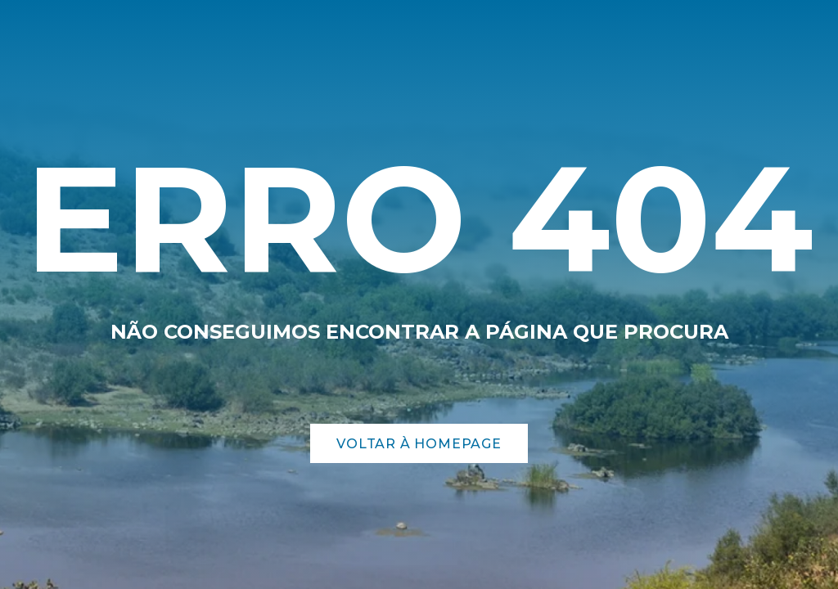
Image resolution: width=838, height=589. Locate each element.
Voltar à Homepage (419, 444)
